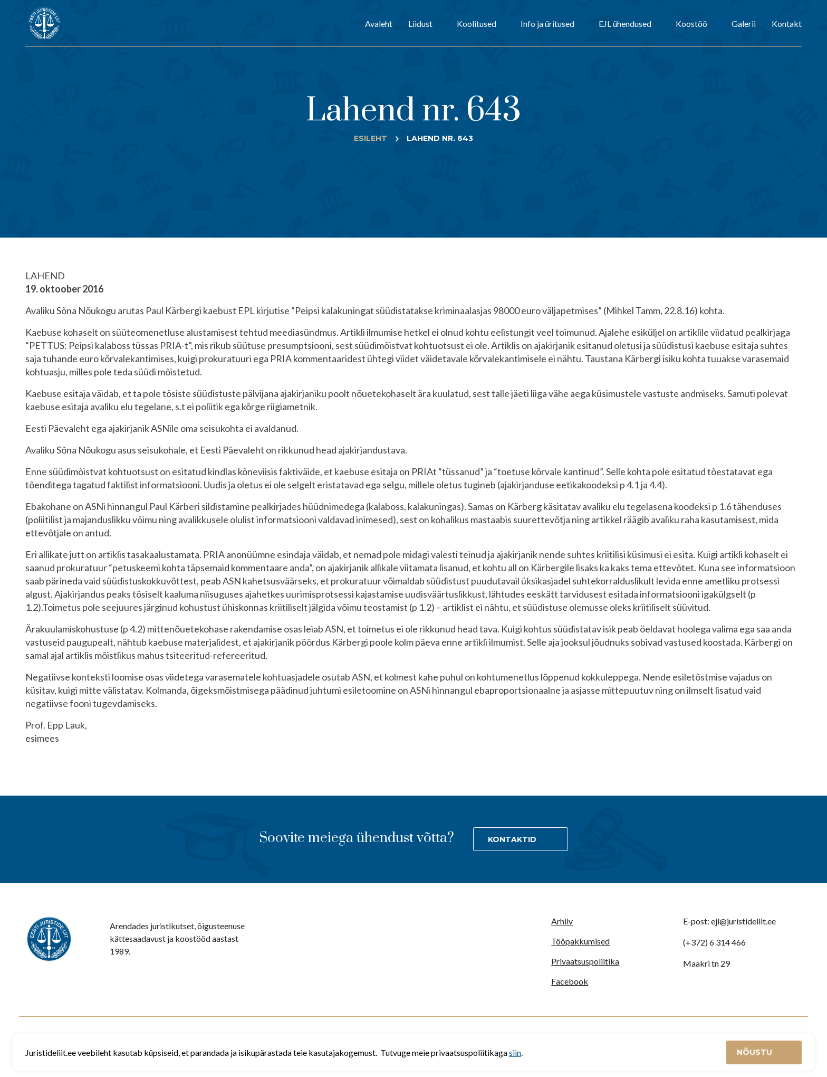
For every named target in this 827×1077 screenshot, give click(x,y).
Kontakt (787, 23)
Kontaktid (512, 839)
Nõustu (755, 1052)
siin (515, 1052)
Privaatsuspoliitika (585, 961)
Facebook (569, 981)
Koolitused (476, 23)
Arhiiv (562, 921)
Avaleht (378, 23)
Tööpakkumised (580, 941)
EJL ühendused (625, 23)
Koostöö (691, 23)
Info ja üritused (547, 23)
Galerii (744, 23)
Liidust (420, 23)
